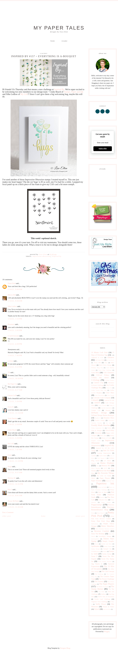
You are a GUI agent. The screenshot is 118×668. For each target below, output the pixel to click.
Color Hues (110, 393)
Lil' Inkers (107, 460)
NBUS (93, 478)
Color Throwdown (100, 395)
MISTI (105, 468)
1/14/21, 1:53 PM (15, 319)
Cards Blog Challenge (105, 370)
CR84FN (97, 403)
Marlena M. (12, 478)
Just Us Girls (108, 450)
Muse (93, 473)
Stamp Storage (95, 549)
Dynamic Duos (109, 418)
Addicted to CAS (97, 357)
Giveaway (98, 433)
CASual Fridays (109, 380)
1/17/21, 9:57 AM (15, 472)
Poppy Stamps (106, 502)
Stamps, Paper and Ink (73, 92)
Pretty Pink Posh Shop (100, 521)
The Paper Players (106, 584)
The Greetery (99, 581)
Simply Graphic (108, 541)
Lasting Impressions (104, 453)
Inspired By (59, 89)
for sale (108, 423)
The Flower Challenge (106, 579)
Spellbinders (95, 546)
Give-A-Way (109, 430)
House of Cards (107, 438)
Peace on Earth (102, 487)
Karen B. (11, 407)
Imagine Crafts (95, 440)
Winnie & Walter (108, 607)
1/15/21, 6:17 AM (15, 390)
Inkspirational (96, 445)
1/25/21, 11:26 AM (15, 507)
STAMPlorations (95, 551)
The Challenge (99, 574)
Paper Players (105, 478)
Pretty (92, 513)
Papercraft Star (110, 480)
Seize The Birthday (98, 534)
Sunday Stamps (107, 554)
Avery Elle (97, 362)
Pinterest (102, 497)
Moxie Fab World (105, 471)
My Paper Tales (58, 28)
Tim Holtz (101, 591)
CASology (95, 380)
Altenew (110, 357)
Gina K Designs (96, 430)
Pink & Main (102, 492)
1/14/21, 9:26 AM (15, 301)
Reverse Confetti (101, 531)
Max (97, 465)
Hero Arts (103, 435)
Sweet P (94, 556)
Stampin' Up (107, 549)
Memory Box (106, 466)
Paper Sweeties (96, 481)
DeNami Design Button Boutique (102, 415)
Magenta (93, 463)
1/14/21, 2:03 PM (15, 330)
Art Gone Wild (99, 360)
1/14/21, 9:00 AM (15, 289)
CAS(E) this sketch (100, 378)
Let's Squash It (101, 458)
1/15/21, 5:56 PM (15, 401)
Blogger (106, 631)
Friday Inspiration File (97, 428)
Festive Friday (100, 420)
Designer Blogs (65, 648)
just (99, 450)
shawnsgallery (95, 539)
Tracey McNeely (13, 501)
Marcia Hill (12, 295)
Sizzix (96, 544)
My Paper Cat (12, 384)
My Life (24, 94)
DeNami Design (99, 413)
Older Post (6, 516)
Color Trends (110, 395)
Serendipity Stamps (105, 536)
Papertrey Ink (105, 483)
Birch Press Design (105, 365)
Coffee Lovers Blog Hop (98, 390)
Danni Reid (11, 283)
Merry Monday (95, 468)
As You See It (110, 360)
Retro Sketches (107, 526)
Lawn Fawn (103, 455)
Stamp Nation (108, 546)
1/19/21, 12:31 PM (15, 484)
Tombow (103, 594)
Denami (108, 410)
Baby (106, 362)
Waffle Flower (101, 604)
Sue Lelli (11, 443)
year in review (107, 609)
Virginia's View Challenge (99, 602)
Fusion (109, 428)
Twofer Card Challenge (102, 599)
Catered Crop (98, 383)
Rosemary (11, 324)
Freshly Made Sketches (100, 425)
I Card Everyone (13, 336)
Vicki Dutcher (12, 418)
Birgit (10, 466)
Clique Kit (109, 387)
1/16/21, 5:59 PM (15, 438)
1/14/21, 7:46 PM (15, 355)
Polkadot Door (103, 500)
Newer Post (80, 516)
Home (53, 41)
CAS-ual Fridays (102, 375)
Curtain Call (95, 410)
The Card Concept (108, 571)
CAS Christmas (108, 373)
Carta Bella (95, 373)
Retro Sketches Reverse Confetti (104, 528)
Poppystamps (96, 505)
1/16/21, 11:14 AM (15, 413)
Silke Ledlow (12, 306)
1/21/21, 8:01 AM (15, 495)
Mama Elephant (107, 463)
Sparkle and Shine (106, 544)
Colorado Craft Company (102, 398)
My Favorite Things (106, 473)
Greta (10, 455)
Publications (94, 523)
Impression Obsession (42, 256)
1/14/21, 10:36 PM (15, 378)
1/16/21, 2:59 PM (15, 424)
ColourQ (94, 400)
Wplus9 (96, 609)
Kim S (10, 489)
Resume (64, 41)
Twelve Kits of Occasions (106, 596)
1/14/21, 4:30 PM (15, 344)
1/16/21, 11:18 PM (15, 461)
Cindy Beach (12, 430)
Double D (97, 418)
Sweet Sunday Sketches (105, 561)
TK (9, 372)
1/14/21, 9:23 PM (15, 367)
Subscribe (103, 149)
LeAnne (10, 361)
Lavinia (93, 455)
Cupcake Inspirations (106, 408)
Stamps (105, 551)
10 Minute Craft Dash (99, 352)
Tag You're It (96, 564)
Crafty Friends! (102, 405)
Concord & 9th (109, 400)
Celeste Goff (12, 395)
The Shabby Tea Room (102, 586)
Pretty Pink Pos (101, 513)
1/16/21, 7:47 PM (15, 449)
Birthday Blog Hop (97, 367)
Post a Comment (8, 512)
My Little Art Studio (104, 476)
